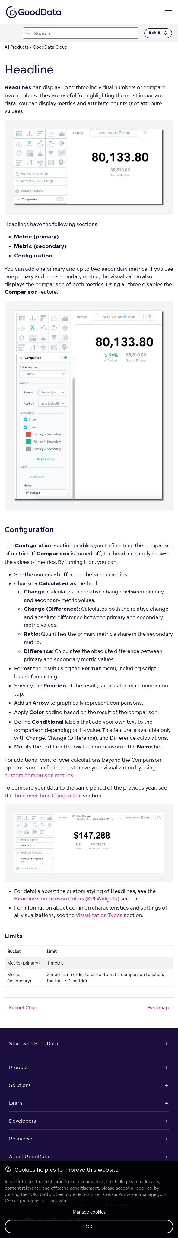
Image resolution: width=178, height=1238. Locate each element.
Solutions (20, 1085)
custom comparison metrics (39, 775)
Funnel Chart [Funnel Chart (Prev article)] (21, 1007)
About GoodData (29, 1156)
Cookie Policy (116, 1194)
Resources (21, 1139)
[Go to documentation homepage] (33, 12)
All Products (17, 47)
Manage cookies (89, 1211)
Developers (22, 1121)
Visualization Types (99, 915)
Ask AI (158, 33)
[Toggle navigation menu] (11, 33)
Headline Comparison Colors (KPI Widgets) (66, 898)
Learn (15, 1103)
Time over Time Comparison (48, 795)
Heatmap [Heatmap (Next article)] (160, 1007)
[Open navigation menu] (168, 12)
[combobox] (80, 33)
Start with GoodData (33, 1043)
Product (18, 1067)
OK (89, 1226)
